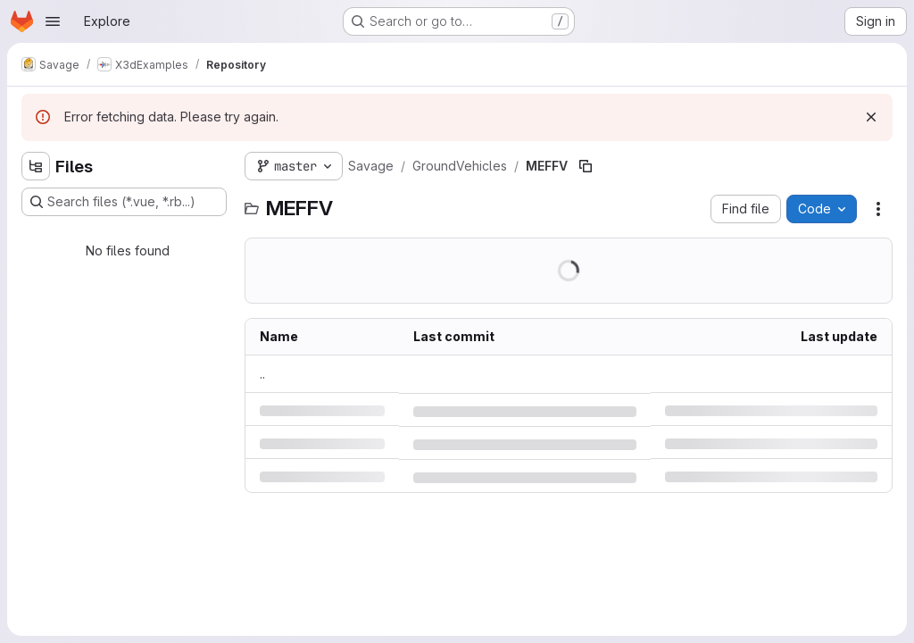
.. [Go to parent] (262, 373)
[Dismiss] (871, 117)
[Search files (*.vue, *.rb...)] (124, 202)
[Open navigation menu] (52, 21)
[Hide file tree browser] (35, 166)
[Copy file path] (585, 166)
